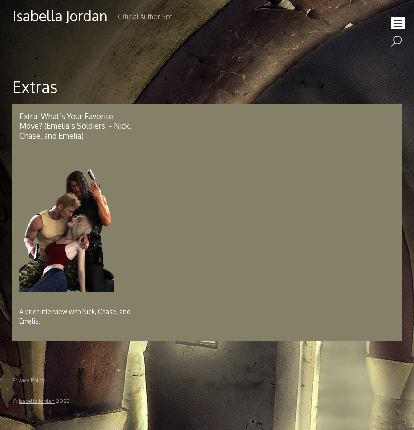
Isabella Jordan (37, 400)
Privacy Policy (28, 379)
